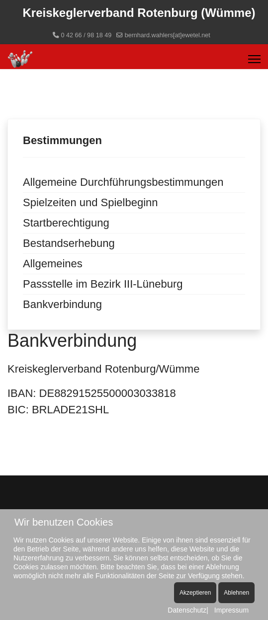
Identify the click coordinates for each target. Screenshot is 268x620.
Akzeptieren (195, 592)
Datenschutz (187, 610)
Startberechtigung (66, 223)
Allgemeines (53, 263)
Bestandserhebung (69, 243)
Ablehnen (236, 592)
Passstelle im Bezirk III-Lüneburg (103, 284)
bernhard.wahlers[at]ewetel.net (167, 35)
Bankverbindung (62, 304)
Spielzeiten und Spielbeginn (90, 202)
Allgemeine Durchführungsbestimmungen (123, 182)
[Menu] (254, 59)
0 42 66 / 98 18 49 (86, 35)
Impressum (231, 610)
